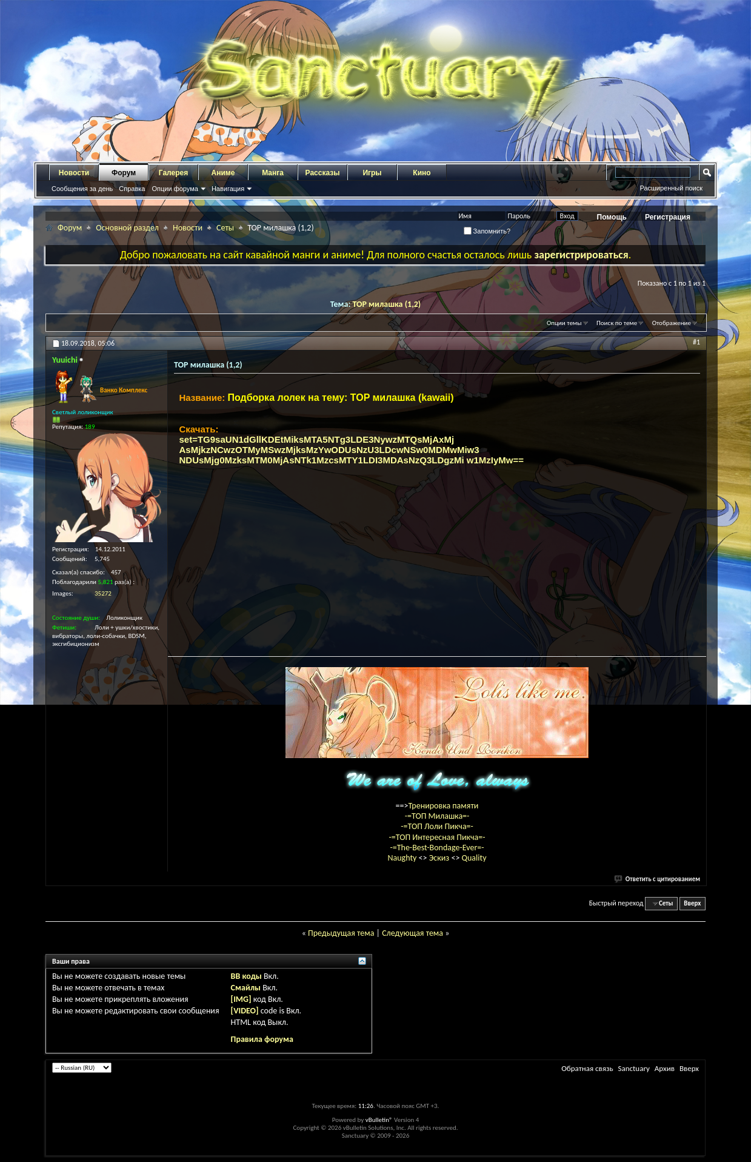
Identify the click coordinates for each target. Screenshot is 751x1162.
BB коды (246, 976)
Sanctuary (633, 1068)
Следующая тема (412, 933)
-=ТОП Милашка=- (437, 816)
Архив (665, 1068)
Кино (421, 173)
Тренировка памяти (444, 806)
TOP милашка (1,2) (386, 304)
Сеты (225, 228)
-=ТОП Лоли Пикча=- (437, 826)
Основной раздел (127, 228)
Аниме (223, 173)
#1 (696, 342)
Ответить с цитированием (657, 879)
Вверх (692, 903)
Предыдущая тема (341, 933)
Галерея (173, 173)
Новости (74, 173)
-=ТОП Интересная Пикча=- (437, 837)
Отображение (671, 323)
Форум (124, 173)
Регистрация (667, 217)
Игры (371, 173)
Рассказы (322, 173)
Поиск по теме (616, 323)
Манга (273, 173)
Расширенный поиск (671, 188)
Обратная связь (587, 1068)
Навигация (228, 188)
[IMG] (241, 999)
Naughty (402, 858)
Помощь (612, 217)
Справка (132, 188)
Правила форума (262, 1039)
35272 (103, 593)
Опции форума (175, 188)
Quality (474, 858)
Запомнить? (487, 231)
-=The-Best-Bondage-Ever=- (437, 847)
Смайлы (246, 987)
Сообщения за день (82, 188)
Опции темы (564, 323)
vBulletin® (379, 1120)
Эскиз (440, 858)
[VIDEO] (245, 1011)
